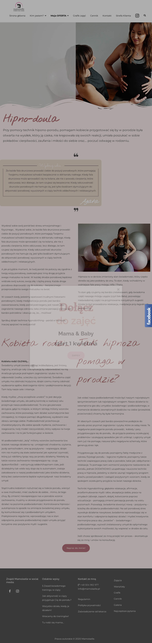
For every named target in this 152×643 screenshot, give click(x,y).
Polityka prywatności (89, 605)
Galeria (118, 605)
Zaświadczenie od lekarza (92, 611)
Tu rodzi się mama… (53, 622)
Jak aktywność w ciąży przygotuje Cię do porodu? (57, 598)
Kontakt (107, 15)
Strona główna (17, 15)
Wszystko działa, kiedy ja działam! (55, 608)
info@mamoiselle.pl (89, 588)
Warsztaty (119, 586)
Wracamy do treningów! (55, 616)
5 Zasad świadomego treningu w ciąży (53, 587)
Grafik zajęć (79, 15)
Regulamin (84, 599)
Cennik (94, 15)
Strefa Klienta (123, 15)
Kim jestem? (37, 15)
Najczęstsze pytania (125, 611)
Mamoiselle (88, 638)
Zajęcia (118, 580)
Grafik (117, 592)
